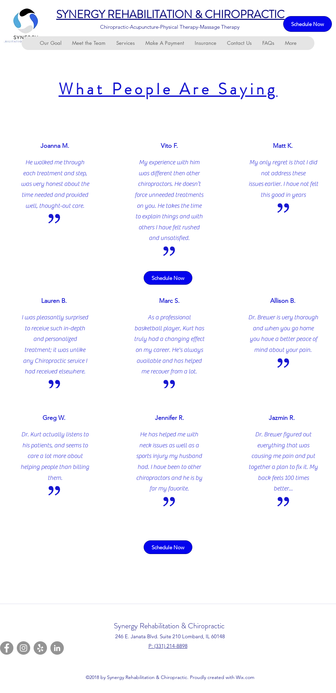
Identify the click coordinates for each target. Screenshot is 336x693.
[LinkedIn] (57, 648)
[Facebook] (6, 648)
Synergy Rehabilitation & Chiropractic (169, 625)
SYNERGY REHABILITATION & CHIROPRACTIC (170, 14)
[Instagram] (23, 648)
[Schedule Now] (307, 24)
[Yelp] (40, 648)
